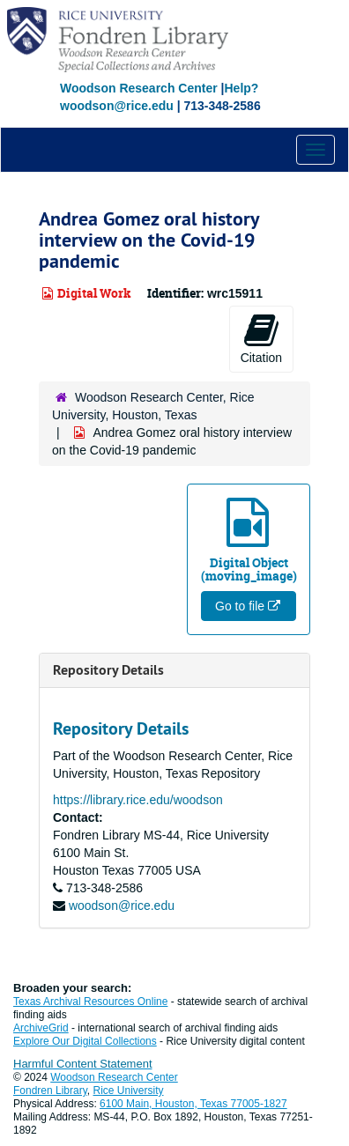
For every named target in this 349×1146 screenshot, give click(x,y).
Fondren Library (50, 1090)
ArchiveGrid (41, 1028)
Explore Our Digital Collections (85, 1041)
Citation (261, 338)
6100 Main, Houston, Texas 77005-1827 (193, 1104)
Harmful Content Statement (82, 1063)
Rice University (128, 1090)
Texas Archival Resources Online (90, 1001)
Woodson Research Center (139, 88)
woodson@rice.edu (121, 905)
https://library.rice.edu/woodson (138, 800)
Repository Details (108, 670)
